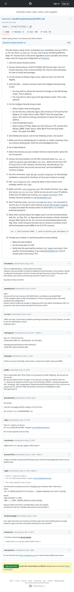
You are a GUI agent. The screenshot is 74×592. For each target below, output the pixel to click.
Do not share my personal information (37, 583)
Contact (50, 581)
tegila (6, 471)
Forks (46, 32)
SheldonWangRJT (10, 516)
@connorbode (26, 537)
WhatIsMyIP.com (44, 197)
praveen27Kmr (9, 454)
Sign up (65, 3)
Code (6, 32)
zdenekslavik (9, 550)
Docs (44, 581)
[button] (30, 26)
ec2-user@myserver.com (41, 427)
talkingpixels (9, 333)
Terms (11, 581)
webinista (6, 18)
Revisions (18, 32)
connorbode (8, 440)
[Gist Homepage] (30, 3)
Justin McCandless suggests (56, 205)
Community (37, 581)
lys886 (6, 370)
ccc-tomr (7, 314)
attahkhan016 (9, 289)
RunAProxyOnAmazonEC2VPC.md (28, 18)
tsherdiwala (8, 263)
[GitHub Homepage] (30, 586)
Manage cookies (59, 581)
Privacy (17, 581)
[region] (37, 152)
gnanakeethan (9, 398)
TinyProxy (45, 58)
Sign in (56, 3)
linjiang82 (8, 356)
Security (23, 581)
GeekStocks (8, 532)
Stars (32, 32)
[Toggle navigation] (5, 3)
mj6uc (6, 420)
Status (30, 581)
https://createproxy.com (28, 555)
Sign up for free (11, 566)
